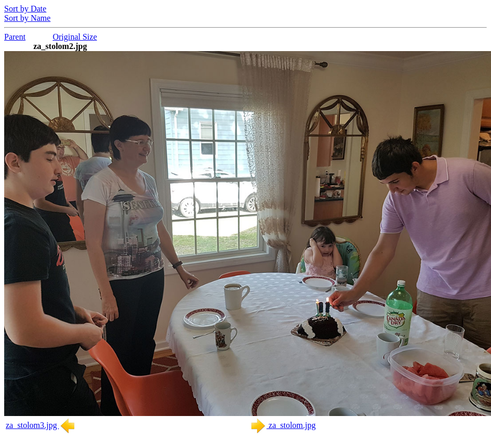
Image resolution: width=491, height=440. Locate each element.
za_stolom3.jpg (41, 425)
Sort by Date (25, 8)
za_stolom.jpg (283, 425)
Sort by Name (27, 18)
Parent (15, 36)
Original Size (75, 36)
